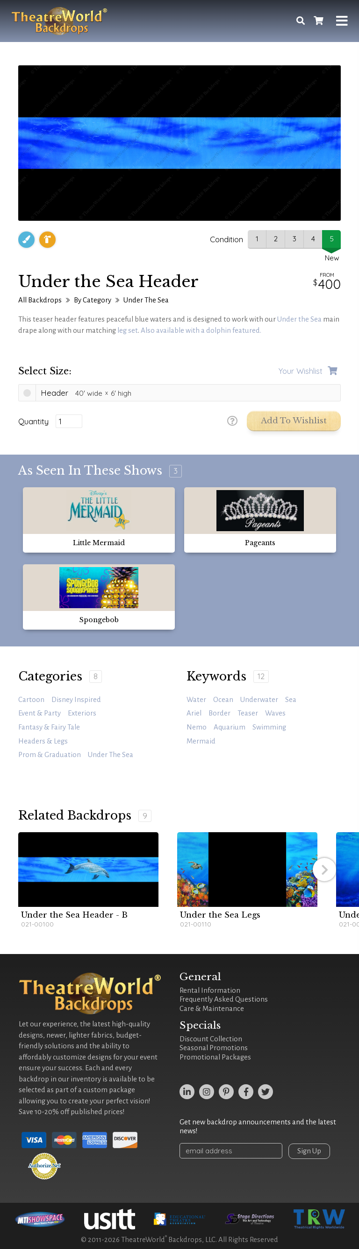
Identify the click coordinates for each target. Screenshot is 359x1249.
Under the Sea (299, 319)
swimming (269, 727)
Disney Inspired (76, 699)
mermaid (201, 741)
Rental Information (210, 990)
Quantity (33, 421)
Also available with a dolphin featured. (201, 330)
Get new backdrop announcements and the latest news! (258, 1126)
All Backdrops (40, 300)
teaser (247, 713)
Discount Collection (211, 1039)
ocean (223, 699)
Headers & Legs (43, 741)
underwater (259, 699)
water (196, 699)
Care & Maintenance (212, 1008)
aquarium (229, 727)
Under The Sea (146, 300)
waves (275, 713)
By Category (92, 300)
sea (290, 699)
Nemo (197, 727)
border (219, 713)
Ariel (194, 713)
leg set (127, 330)
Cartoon (31, 699)
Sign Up (309, 1151)
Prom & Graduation (49, 754)
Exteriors (82, 713)
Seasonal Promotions (214, 1048)
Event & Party (39, 713)
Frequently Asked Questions (224, 999)
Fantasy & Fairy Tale (49, 727)
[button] (324, 869)
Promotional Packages (215, 1057)
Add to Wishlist (294, 421)
